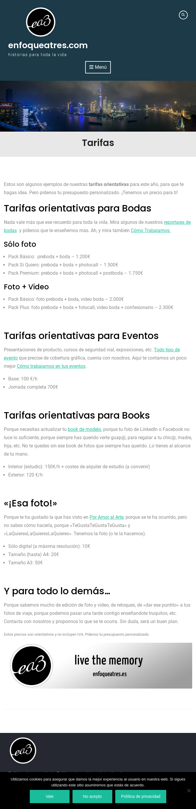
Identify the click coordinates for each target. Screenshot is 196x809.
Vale (50, 796)
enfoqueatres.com (48, 45)
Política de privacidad (140, 796)
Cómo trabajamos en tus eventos (51, 366)
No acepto (92, 796)
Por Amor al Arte (106, 517)
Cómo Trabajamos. (151, 230)
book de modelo (84, 429)
